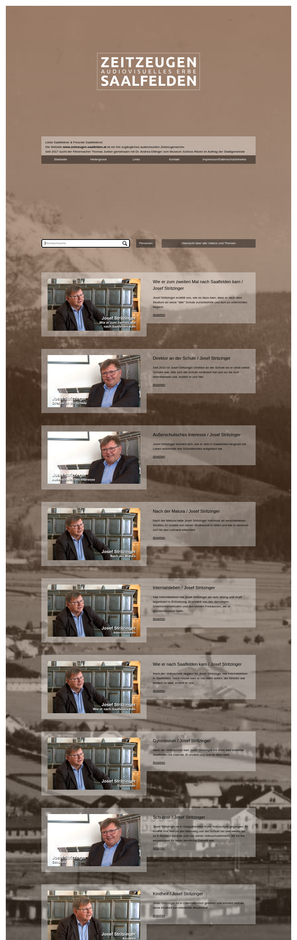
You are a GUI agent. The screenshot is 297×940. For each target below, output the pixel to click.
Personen (145, 243)
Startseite (60, 159)
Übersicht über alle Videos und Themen (208, 243)
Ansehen (159, 314)
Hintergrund (98, 159)
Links (136, 159)
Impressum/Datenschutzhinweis (224, 159)
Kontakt (174, 159)
